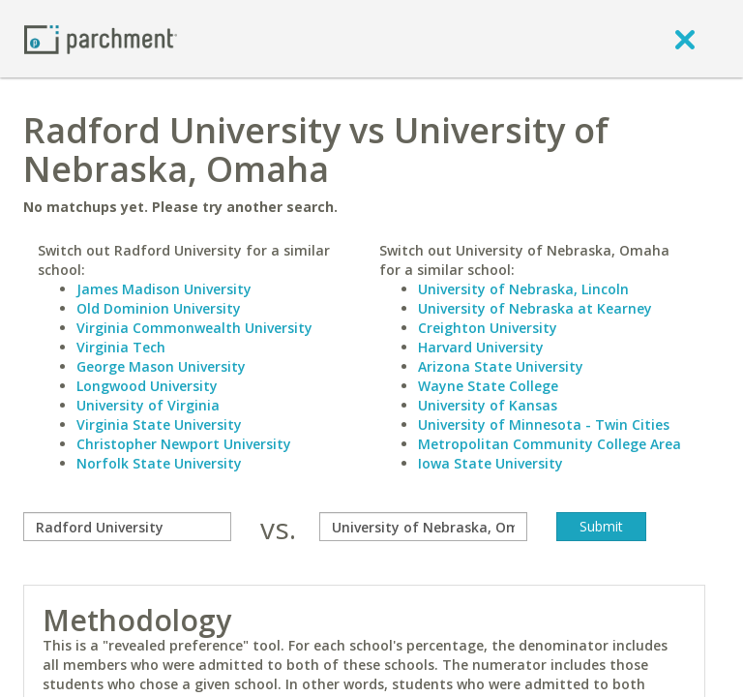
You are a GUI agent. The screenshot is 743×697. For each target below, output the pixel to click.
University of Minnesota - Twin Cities (543, 424)
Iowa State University (490, 463)
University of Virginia (148, 405)
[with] (423, 526)
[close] (685, 38)
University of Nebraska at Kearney (535, 308)
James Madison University (164, 289)
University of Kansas (487, 405)
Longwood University (147, 386)
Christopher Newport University (183, 444)
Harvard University (481, 347)
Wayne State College (488, 386)
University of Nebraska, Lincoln (523, 289)
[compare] (127, 526)
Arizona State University (500, 366)
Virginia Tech (120, 347)
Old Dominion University (158, 308)
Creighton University (487, 327)
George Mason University (161, 366)
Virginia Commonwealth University (194, 327)
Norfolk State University (159, 463)
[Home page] (100, 38)
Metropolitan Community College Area (549, 444)
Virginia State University (159, 424)
